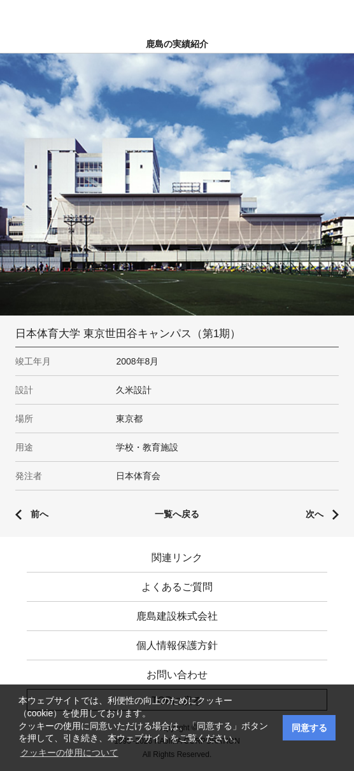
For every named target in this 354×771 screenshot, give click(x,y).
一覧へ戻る (177, 514)
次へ (314, 514)
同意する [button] (309, 728)
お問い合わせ (177, 674)
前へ (39, 514)
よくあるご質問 (177, 586)
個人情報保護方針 (177, 645)
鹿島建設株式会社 (177, 616)
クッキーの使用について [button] (69, 752)
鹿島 (177, 13)
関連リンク (177, 557)
